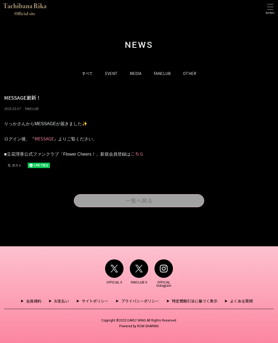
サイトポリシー (95, 301)
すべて (87, 73)
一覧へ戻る (139, 200)
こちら (137, 153)
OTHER (189, 73)
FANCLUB (162, 73)
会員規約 (34, 301)
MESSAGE (44, 138)
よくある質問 (240, 301)
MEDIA (135, 73)
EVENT (111, 73)
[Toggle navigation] (270, 9)
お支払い (62, 301)
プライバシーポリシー (140, 301)
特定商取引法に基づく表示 (194, 301)
